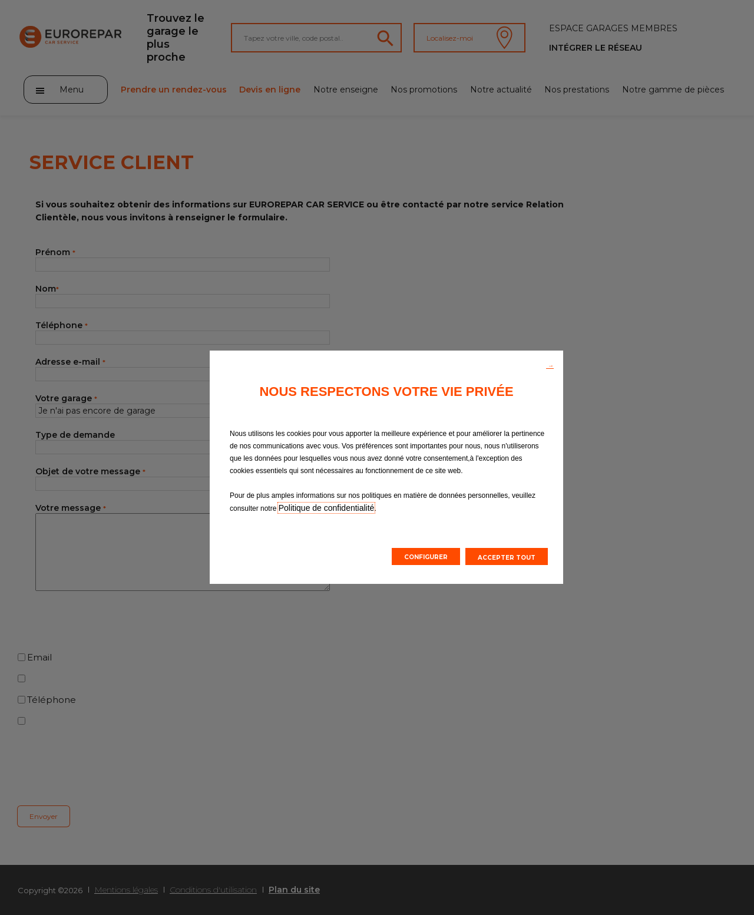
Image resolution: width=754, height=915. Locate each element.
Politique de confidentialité (327, 508)
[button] (550, 364)
